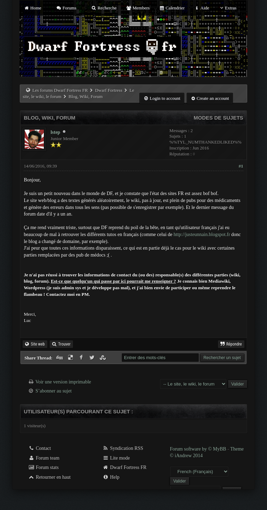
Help (111, 477)
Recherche (104, 7)
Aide (201, 7)
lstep (55, 132)
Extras (227, 7)
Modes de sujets (218, 118)
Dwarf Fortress (108, 90)
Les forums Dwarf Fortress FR (60, 90)
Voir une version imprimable (63, 381)
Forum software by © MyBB (198, 449)
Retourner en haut (49, 477)
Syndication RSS (123, 448)
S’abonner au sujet (53, 391)
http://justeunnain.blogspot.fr (201, 234)
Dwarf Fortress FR (125, 467)
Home (32, 7)
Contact (39, 448)
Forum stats (43, 467)
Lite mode (116, 458)
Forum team (43, 458)
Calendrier (172, 7)
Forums (66, 7)
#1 (241, 166)
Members (138, 7)
